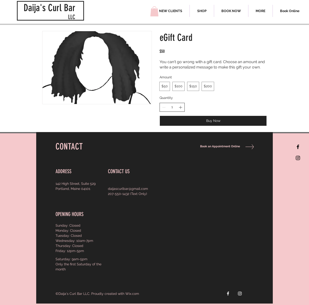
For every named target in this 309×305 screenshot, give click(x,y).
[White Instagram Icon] (239, 293)
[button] (260, 11)
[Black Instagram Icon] (298, 158)
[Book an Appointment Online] (219, 146)
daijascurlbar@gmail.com (128, 189)
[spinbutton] (172, 107)
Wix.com (132, 294)
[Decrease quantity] (163, 107)
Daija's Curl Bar (49, 8)
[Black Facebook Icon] (298, 147)
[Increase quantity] (180, 107)
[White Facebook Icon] (228, 293)
